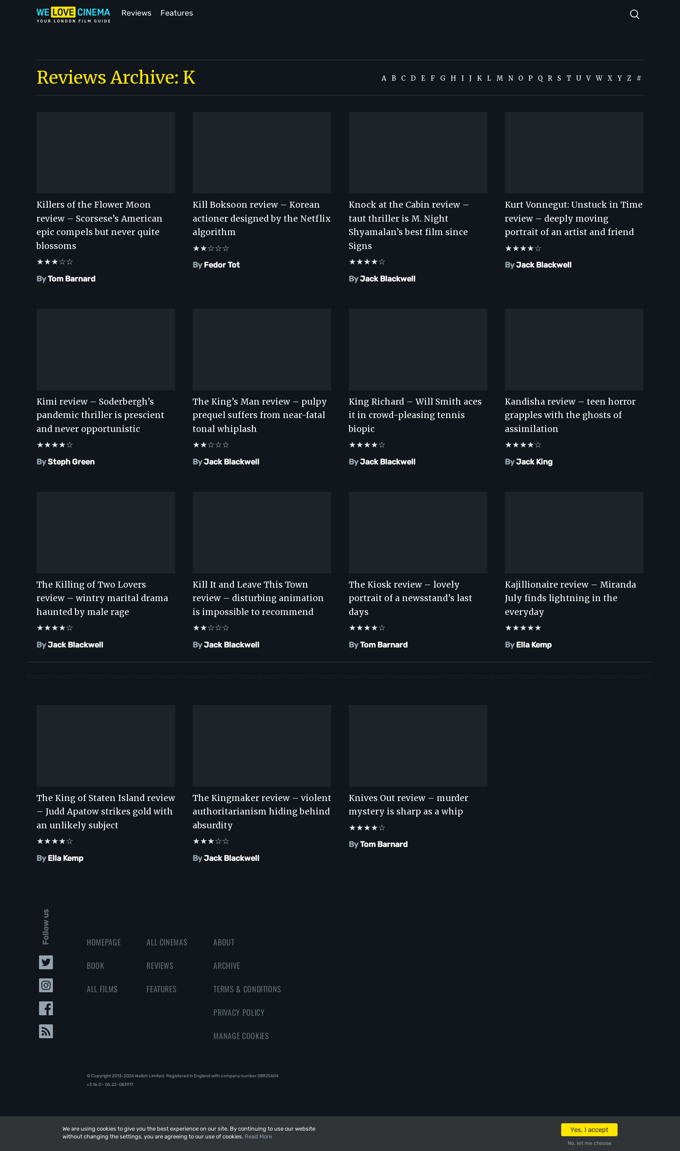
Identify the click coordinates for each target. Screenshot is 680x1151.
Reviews (134, 12)
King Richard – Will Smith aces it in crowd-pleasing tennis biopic (415, 414)
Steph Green (71, 461)
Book (96, 964)
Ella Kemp (534, 644)
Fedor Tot (222, 264)
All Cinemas (167, 941)
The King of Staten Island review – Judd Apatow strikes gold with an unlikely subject (105, 811)
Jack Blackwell (387, 278)
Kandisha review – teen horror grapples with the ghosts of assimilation (570, 414)
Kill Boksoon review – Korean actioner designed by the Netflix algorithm (262, 217)
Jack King (534, 461)
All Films (102, 988)
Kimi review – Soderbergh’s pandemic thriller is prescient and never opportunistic (100, 414)
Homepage (104, 941)
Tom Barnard (71, 278)
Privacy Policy (239, 1011)
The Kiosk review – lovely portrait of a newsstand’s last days (410, 597)
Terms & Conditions (247, 988)
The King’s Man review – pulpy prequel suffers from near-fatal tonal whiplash (260, 414)
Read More (258, 1136)
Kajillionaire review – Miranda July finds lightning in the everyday (570, 597)
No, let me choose (589, 1143)
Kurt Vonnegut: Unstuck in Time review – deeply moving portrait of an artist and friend (574, 217)
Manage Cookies (241, 1034)
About (223, 941)
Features (177, 12)
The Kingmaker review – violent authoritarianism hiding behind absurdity (262, 811)
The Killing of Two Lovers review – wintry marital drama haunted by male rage (102, 597)
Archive (226, 964)
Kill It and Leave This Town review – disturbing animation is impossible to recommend (258, 597)
